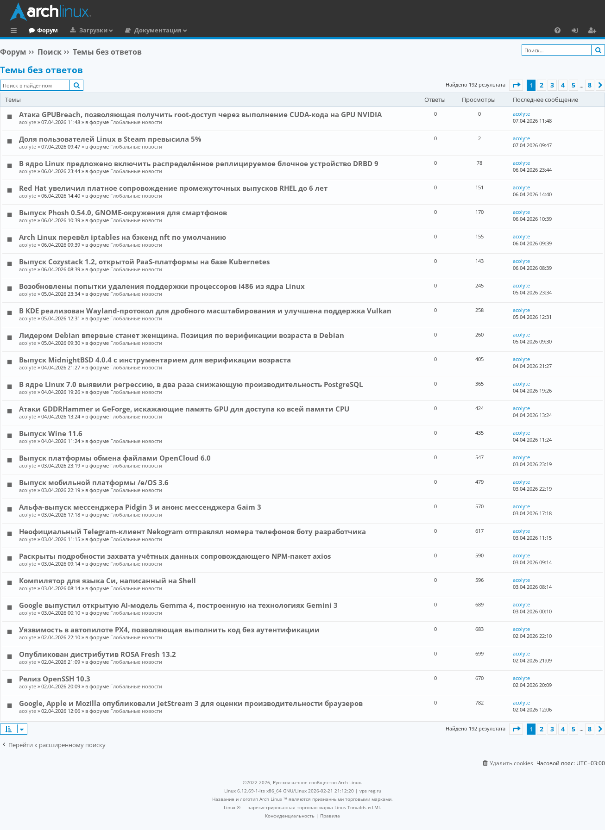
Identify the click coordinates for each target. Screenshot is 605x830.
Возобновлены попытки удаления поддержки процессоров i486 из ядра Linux (162, 286)
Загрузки (131, 30)
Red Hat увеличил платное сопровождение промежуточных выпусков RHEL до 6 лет (173, 188)
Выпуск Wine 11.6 (50, 433)
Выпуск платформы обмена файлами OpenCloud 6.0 (115, 457)
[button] (516, 85)
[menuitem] (557, 30)
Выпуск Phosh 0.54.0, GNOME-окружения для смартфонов (123, 212)
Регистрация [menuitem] (594, 31)
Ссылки (15, 31)
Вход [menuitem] (578, 31)
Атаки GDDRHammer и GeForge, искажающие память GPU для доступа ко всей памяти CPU (184, 408)
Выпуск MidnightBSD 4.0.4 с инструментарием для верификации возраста (155, 359)
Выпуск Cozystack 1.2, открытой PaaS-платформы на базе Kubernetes (144, 261)
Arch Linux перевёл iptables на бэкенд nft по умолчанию (122, 237)
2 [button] (541, 85)
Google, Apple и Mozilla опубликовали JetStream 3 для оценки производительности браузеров (191, 703)
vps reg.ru (370, 790)
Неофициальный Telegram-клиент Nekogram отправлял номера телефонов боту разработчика (192, 531)
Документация (196, 30)
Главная (42, 30)
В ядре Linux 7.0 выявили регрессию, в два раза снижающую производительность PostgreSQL (191, 384)
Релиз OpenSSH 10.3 (54, 678)
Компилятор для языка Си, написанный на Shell (107, 580)
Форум (85, 30)
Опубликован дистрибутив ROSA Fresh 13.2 (97, 654)
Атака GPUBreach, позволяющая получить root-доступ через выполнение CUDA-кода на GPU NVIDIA (200, 114)
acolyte (27, 122)
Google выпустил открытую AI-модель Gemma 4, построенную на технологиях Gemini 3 (178, 605)
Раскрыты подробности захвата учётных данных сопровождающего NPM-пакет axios (175, 556)
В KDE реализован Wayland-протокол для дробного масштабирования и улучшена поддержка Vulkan (205, 310)
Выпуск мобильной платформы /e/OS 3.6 (94, 482)
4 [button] (563, 85)
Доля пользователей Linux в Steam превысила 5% (110, 139)
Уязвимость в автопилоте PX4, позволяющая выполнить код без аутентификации (169, 629)
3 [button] (552, 85)
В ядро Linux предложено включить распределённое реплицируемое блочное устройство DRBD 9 (198, 163)
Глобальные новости (136, 122)
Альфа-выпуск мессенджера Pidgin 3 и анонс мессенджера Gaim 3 (140, 507)
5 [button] (573, 85)
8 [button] (590, 85)
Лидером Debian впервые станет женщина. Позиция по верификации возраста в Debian (181, 335)
